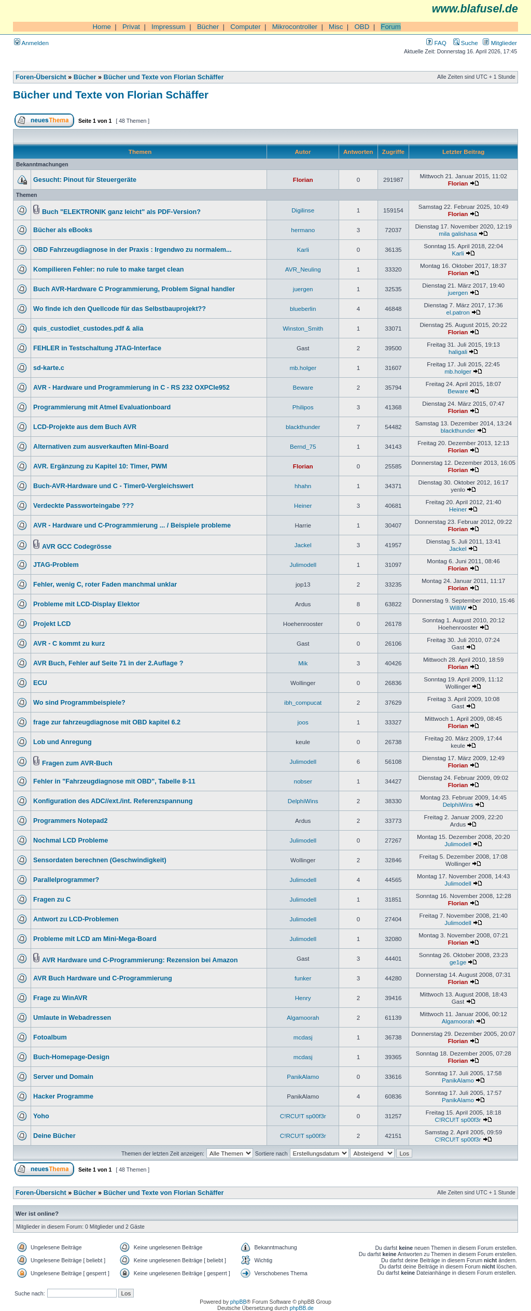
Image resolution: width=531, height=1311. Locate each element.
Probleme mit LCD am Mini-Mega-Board (95, 939)
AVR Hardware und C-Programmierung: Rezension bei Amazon (140, 960)
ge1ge (458, 962)
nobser (303, 781)
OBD (361, 27)
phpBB (238, 1302)
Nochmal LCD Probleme (70, 840)
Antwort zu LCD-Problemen (76, 919)
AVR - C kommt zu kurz (69, 643)
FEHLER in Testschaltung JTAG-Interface (97, 348)
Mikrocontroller (294, 27)
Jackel (303, 545)
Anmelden (31, 42)
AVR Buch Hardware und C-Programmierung (102, 978)
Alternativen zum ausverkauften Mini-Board (101, 446)
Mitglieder (500, 42)
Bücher (208, 27)
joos (303, 722)
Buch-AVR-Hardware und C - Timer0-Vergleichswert (113, 486)
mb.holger (302, 367)
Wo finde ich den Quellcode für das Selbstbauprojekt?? (119, 308)
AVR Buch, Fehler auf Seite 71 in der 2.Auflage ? (108, 663)
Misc (336, 27)
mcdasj (303, 1037)
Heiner (303, 505)
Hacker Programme (63, 1096)
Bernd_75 (303, 446)
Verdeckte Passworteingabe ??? (83, 505)
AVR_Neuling (303, 269)
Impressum (168, 27)
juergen (303, 289)
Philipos (303, 407)
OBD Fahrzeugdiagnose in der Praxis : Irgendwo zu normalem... (132, 249)
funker (303, 978)
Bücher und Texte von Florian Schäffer (164, 77)
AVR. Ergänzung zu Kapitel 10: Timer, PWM (100, 466)
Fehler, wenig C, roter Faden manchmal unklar (105, 584)
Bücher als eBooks (62, 230)
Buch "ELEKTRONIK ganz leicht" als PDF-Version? (121, 212)
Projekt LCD (52, 624)
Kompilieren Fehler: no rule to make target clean (108, 269)
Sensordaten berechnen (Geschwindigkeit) (99, 860)
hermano (303, 229)
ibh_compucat (303, 702)
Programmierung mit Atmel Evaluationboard (102, 407)
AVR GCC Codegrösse (76, 546)
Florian (303, 179)
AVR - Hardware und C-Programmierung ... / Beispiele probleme (132, 525)
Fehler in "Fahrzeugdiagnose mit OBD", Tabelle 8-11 (114, 781)
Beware (303, 387)
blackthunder (303, 426)
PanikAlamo (303, 1076)
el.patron (457, 312)
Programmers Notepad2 (70, 820)
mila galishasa (458, 233)
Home (101, 27)
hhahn (303, 485)
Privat (131, 27)
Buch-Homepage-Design (71, 1057)
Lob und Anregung (62, 742)
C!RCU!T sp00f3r (303, 1116)
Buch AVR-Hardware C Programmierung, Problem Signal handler (134, 289)
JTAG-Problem (56, 564)
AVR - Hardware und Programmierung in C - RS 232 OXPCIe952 (131, 387)
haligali (458, 351)
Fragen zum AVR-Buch (77, 763)
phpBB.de (302, 1308)
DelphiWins (303, 800)
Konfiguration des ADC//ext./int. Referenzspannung (113, 801)
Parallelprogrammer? (66, 880)
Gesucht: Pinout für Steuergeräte (84, 179)
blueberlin (303, 308)
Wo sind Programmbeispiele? (79, 702)
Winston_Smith (303, 328)
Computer (245, 27)
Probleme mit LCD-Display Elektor (86, 604)
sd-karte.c (48, 368)
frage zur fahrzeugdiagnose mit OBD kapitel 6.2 (106, 722)
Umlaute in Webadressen (72, 1017)
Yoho (41, 1116)
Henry (303, 997)
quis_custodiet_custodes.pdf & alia (88, 328)
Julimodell (302, 564)
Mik (303, 663)
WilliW (458, 607)
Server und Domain (63, 1076)
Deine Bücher (54, 1135)
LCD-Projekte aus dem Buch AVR (84, 427)
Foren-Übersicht (41, 77)
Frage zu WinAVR (60, 998)
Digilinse (302, 210)
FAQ (436, 42)
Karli (303, 249)
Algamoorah (303, 1017)
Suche (465, 42)
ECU (40, 683)
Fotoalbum (50, 1037)
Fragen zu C (52, 899)
